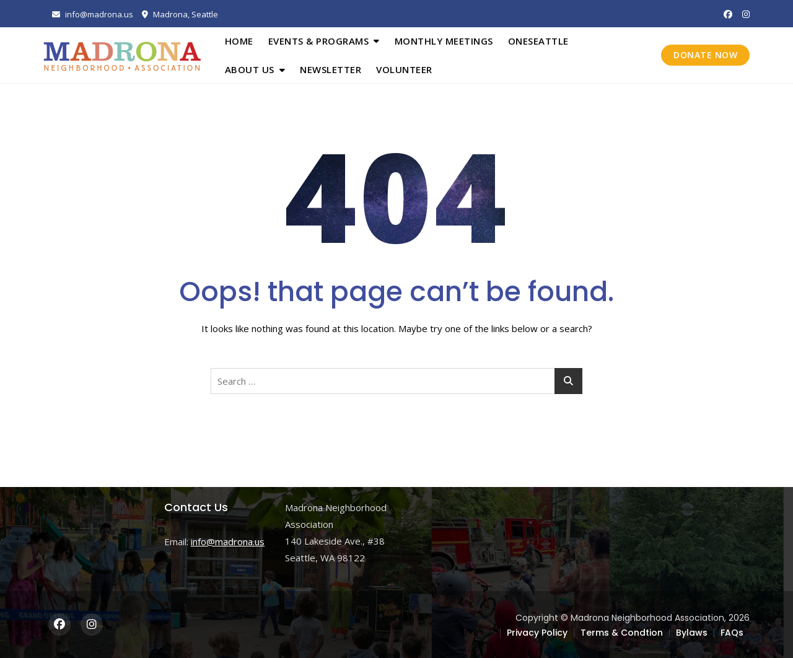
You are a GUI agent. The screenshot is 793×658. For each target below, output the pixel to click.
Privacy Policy (537, 632)
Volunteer (404, 69)
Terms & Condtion (622, 632)
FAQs (732, 632)
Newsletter (330, 69)
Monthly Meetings (444, 41)
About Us (249, 69)
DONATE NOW (705, 55)
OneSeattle (538, 41)
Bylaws (692, 632)
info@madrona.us (92, 14)
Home (239, 41)
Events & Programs (318, 41)
